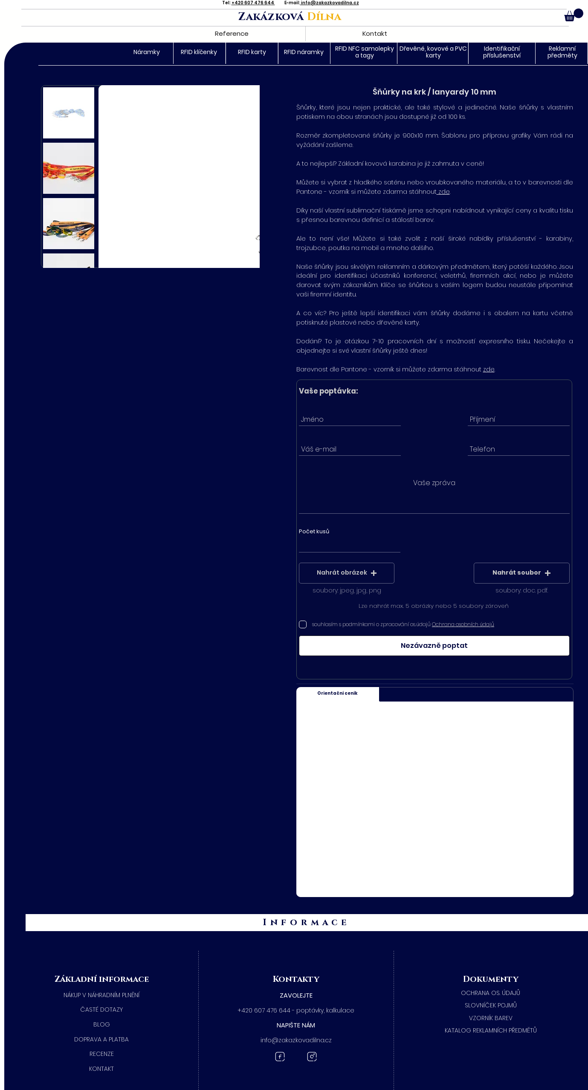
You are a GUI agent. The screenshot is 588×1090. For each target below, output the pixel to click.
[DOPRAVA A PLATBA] (101, 1039)
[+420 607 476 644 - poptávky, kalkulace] (296, 1011)
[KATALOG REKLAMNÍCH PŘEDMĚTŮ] (490, 1031)
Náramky (146, 52)
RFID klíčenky (199, 52)
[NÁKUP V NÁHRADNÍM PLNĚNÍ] (101, 995)
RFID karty (252, 52)
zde (444, 191)
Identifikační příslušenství (502, 51)
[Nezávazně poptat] (434, 646)
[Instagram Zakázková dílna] (312, 1056)
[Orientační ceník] (337, 694)
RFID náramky (304, 52)
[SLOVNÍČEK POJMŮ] (490, 1005)
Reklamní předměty (562, 51)
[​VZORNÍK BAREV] (490, 1018)
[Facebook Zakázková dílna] (280, 1056)
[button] (573, 15)
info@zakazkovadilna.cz (329, 3)
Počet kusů (314, 531)
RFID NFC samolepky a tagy (364, 51)
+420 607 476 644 (253, 3)
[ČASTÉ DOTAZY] (101, 1010)
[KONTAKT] (101, 1069)
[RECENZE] (101, 1054)
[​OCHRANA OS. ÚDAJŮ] (490, 993)
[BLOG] (101, 1025)
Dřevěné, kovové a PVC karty (433, 51)
